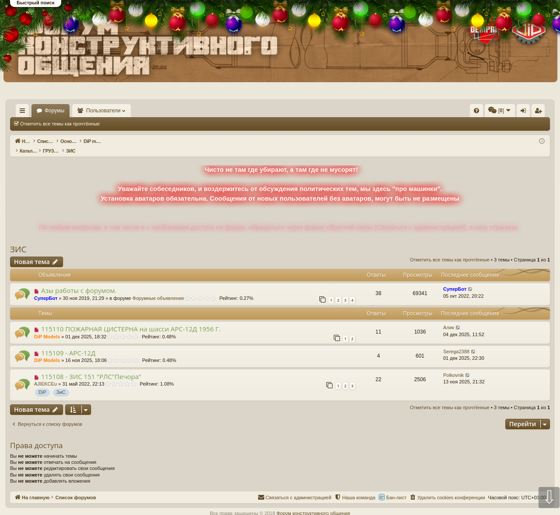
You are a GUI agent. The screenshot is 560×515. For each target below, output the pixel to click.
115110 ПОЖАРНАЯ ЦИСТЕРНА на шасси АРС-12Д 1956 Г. (130, 319)
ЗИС (18, 240)
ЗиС (61, 383)
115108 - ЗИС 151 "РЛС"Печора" (91, 367)
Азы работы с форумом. (79, 281)
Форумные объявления (158, 289)
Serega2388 (456, 342)
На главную (35, 111)
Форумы (80, 111)
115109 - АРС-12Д (68, 343)
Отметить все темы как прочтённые (60, 123)
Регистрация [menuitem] (477, 112)
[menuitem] (344, 110)
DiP (42, 383)
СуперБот (45, 289)
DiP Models (47, 327)
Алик (448, 318)
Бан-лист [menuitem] (396, 488)
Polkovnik (453, 366)
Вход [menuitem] (462, 112)
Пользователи (129, 111)
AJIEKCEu (45, 374)
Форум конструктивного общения (313, 504)
